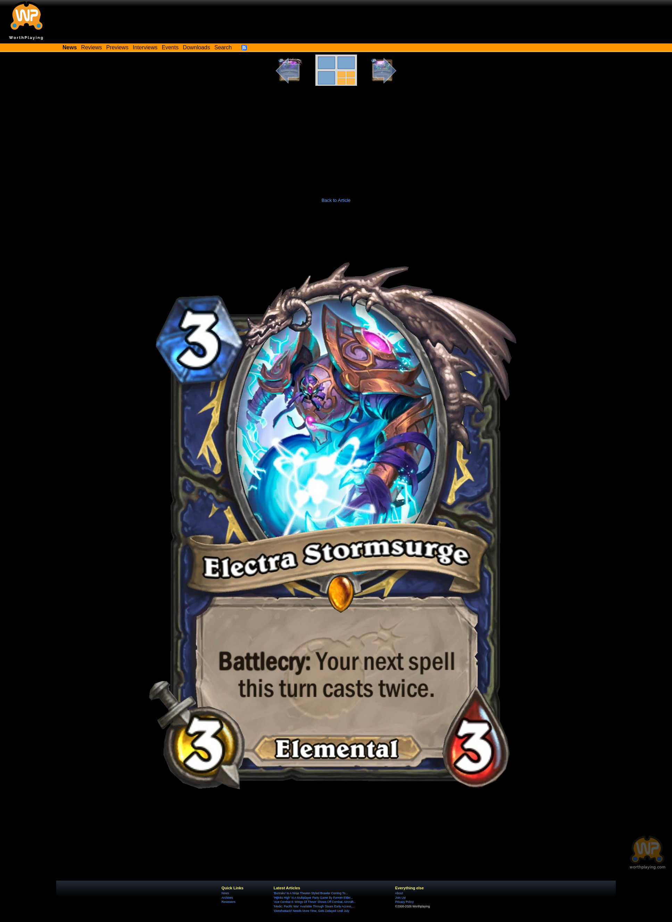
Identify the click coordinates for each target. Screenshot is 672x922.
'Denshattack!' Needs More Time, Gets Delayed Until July (311, 911)
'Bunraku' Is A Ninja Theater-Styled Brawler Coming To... (311, 893)
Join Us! (400, 897)
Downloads (196, 47)
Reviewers (228, 902)
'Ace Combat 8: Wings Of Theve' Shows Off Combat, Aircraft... (315, 902)
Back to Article (336, 200)
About (399, 893)
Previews (117, 47)
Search (223, 47)
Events (170, 47)
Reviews (91, 47)
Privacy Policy (404, 902)
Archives (227, 897)
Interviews (145, 47)
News (225, 893)
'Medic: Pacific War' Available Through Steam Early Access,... (314, 906)
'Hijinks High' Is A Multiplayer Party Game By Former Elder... (313, 897)
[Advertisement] (336, 138)
